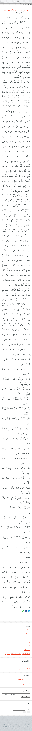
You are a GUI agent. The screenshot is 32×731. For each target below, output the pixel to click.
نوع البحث (28, 710)
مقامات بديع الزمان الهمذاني (24, 679)
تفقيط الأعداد (27, 646)
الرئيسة (28, 10)
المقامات (28, 665)
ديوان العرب (27, 630)
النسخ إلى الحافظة (26, 696)
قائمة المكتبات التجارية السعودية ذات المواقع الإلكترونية (17, 654)
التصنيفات (22, 10)
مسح (25, 711)
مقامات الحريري (26, 683)
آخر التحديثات (27, 650)
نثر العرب (28, 642)
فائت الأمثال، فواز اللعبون (10, 10)
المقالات (28, 638)
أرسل (28, 711)
